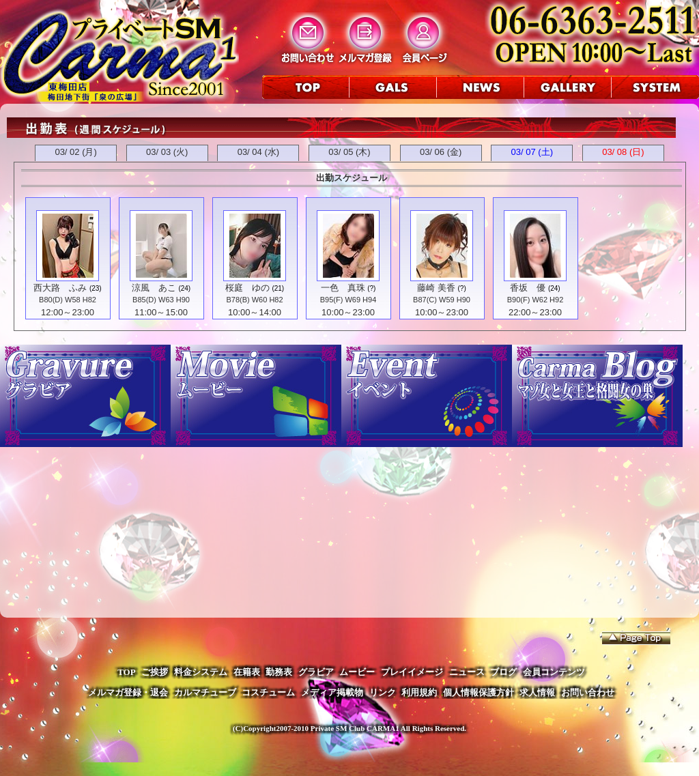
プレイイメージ (412, 672)
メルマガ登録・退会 (128, 692)
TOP (126, 672)
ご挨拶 (154, 672)
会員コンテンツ (554, 672)
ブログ (503, 672)
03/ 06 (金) (440, 152)
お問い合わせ (587, 692)
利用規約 (419, 692)
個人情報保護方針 (478, 692)
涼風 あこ (154, 288)
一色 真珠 (343, 288)
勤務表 (279, 672)
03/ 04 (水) (258, 152)
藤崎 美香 (436, 288)
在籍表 (246, 672)
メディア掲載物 (332, 692)
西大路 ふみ (60, 288)
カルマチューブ (205, 692)
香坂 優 (527, 288)
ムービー (357, 672)
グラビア (316, 672)
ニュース (467, 672)
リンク (382, 692)
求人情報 (537, 692)
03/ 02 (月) (75, 152)
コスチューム (268, 692)
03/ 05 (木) (349, 152)
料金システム (200, 672)
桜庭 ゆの (247, 288)
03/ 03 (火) (167, 152)
